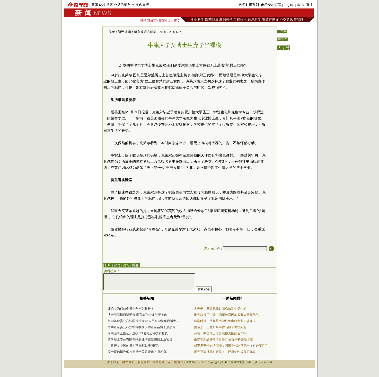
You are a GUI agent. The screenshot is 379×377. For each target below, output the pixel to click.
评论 (117, 265)
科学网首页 (148, 21)
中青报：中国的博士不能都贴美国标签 (134, 345)
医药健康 (211, 20)
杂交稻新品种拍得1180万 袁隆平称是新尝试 (223, 339)
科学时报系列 (249, 5)
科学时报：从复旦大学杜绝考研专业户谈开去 (225, 321)
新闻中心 (165, 21)
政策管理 (297, 20)
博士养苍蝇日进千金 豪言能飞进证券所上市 (137, 315)
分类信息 (120, 5)
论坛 (102, 5)
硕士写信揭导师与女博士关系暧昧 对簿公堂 (137, 352)
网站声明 (128, 362)
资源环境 (268, 20)
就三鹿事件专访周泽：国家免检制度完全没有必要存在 (231, 345)
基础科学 (226, 20)
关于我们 (113, 362)
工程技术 (240, 20)
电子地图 (174, 362)
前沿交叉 (282, 20)
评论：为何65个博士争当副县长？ (131, 308)
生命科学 (197, 20)
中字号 (282, 39)
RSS (300, 5)
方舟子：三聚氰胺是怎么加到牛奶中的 (220, 308)
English (289, 5)
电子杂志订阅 (271, 5)
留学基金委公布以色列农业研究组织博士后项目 (140, 339)
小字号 (282, 31)
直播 (309, 5)
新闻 (94, 5)
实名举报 (142, 5)
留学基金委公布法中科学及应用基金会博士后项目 (141, 327)
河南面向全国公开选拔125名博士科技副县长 (138, 333)
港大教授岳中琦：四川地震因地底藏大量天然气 (226, 315)
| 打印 (107, 265)
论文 (131, 5)
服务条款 (143, 362)
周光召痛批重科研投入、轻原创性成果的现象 (225, 352)
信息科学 (254, 20)
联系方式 (158, 362)
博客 (109, 5)
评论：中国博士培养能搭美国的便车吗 (220, 333)
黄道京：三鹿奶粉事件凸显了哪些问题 (220, 327)
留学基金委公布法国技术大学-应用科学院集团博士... (143, 321)
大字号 (283, 47)
